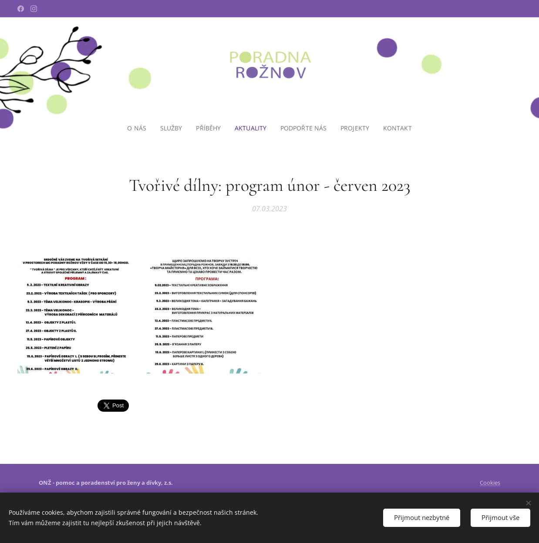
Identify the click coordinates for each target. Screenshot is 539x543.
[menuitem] (138, 128)
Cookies (490, 482)
